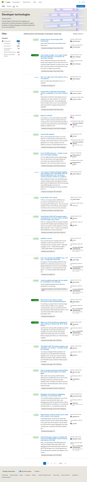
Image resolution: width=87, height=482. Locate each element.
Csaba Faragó (75, 259)
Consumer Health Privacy (44, 475)
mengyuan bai (75, 416)
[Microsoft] (3, 2)
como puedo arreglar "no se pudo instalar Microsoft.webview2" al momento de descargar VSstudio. (54, 56)
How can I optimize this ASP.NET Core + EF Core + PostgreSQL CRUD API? (54, 258)
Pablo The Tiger (76, 372)
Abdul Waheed (75, 301)
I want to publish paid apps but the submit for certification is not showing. (54, 281)
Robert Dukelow (76, 79)
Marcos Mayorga (76, 56)
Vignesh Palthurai (76, 174)
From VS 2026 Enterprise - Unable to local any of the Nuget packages (54, 154)
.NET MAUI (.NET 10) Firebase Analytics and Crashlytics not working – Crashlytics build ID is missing (54, 347)
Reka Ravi (74, 348)
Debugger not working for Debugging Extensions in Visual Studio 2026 (53, 395)
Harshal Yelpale (76, 199)
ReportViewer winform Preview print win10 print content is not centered (54, 415)
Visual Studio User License (49, 197)
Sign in (83, 2)
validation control (46, 238)
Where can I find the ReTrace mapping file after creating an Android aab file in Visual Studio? (54, 323)
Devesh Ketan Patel (77, 396)
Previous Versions (14, 475)
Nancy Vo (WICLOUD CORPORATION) (77, 309)
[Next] (65, 463)
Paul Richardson (76, 41)
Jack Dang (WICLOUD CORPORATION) (77, 248)
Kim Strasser (75, 324)
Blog (21, 475)
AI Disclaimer (5, 475)
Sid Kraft (74, 136)
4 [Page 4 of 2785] (54, 463)
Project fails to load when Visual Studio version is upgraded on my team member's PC (54, 93)
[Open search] (79, 2)
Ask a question (80, 6)
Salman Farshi (75, 282)
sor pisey (74, 423)
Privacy (33, 475)
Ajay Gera (74, 218)
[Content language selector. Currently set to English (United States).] (9, 471)
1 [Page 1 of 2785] (44, 463)
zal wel (74, 240)
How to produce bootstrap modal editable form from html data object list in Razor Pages (54, 371)
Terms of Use (56, 475)
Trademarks (75, 475)
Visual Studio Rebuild (47, 134)
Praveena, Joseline (76, 93)
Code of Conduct (65, 475)
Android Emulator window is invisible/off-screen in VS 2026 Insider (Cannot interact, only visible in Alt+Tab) (54, 438)
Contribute (27, 475)
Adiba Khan (75, 403)
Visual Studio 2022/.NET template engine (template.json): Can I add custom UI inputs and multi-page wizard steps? (54, 217)
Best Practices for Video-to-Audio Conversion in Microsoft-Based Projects (53, 300)
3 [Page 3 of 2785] (51, 463)
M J (73, 117)
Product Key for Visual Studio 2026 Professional (52, 40)
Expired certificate (46, 115)
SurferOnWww (76, 379)
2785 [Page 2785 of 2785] (60, 463)
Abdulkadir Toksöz (76, 439)
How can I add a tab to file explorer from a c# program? (54, 77)
